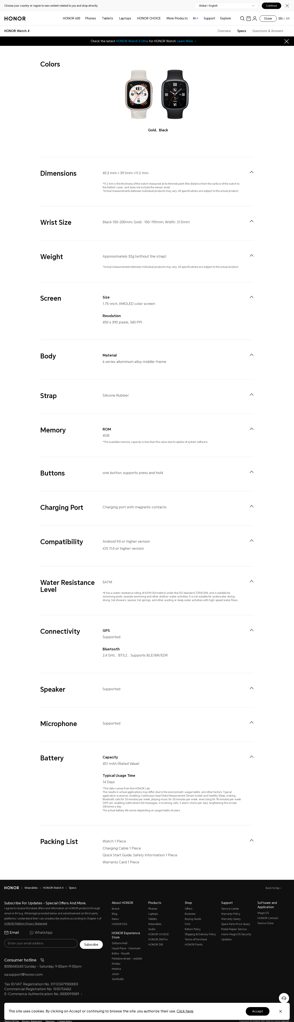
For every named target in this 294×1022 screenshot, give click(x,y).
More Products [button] (177, 18)
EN (280, 18)
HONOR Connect (268, 909)
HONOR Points (193, 936)
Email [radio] (11, 924)
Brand (115, 900)
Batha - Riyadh (121, 945)
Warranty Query (231, 910)
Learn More (187, 41)
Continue (271, 5)
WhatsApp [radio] (40, 924)
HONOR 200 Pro (157, 931)
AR (288, 18)
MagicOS (263, 904)
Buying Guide (193, 910)
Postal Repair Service (234, 920)
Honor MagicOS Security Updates (236, 929)
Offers (188, 900)
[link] (248, 18)
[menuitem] (251, 172)
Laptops (125, 18)
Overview (224, 31)
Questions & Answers (267, 31)
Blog (114, 905)
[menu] (254, 18)
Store (268, 18)
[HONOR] (11, 879)
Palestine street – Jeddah (127, 950)
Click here (185, 1011)
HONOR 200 (155, 936)
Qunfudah (118, 970)
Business (190, 905)
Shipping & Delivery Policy (200, 926)
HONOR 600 (71, 18)
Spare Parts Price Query (235, 915)
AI (196, 18)
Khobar (116, 955)
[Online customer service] (284, 998)
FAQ (187, 915)
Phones (90, 18)
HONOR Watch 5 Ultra (132, 41)
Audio (151, 920)
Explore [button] (225, 18)
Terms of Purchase (196, 931)
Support (209, 18)
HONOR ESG (119, 915)
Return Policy (193, 920)
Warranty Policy (230, 905)
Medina (116, 960)
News (115, 910)
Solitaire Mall (119, 935)
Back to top (273, 879)
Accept (257, 1011)
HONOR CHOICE (149, 18)
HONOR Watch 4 (53, 879)
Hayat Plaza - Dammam (126, 940)
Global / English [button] (208, 5)
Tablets (107, 18)
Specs (241, 31)
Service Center (230, 900)
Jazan (115, 965)
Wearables (31, 879)
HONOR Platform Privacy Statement (25, 915)
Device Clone (266, 914)
